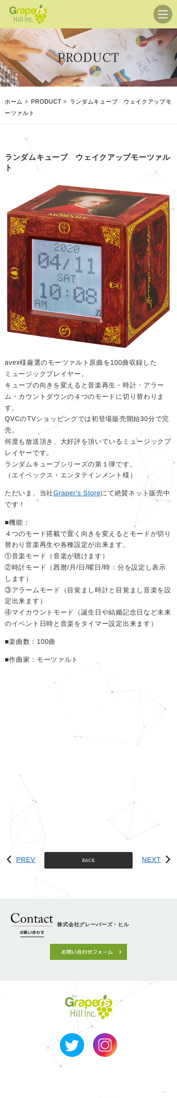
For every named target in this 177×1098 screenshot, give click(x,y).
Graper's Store (77, 493)
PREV (21, 859)
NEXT (156, 859)
